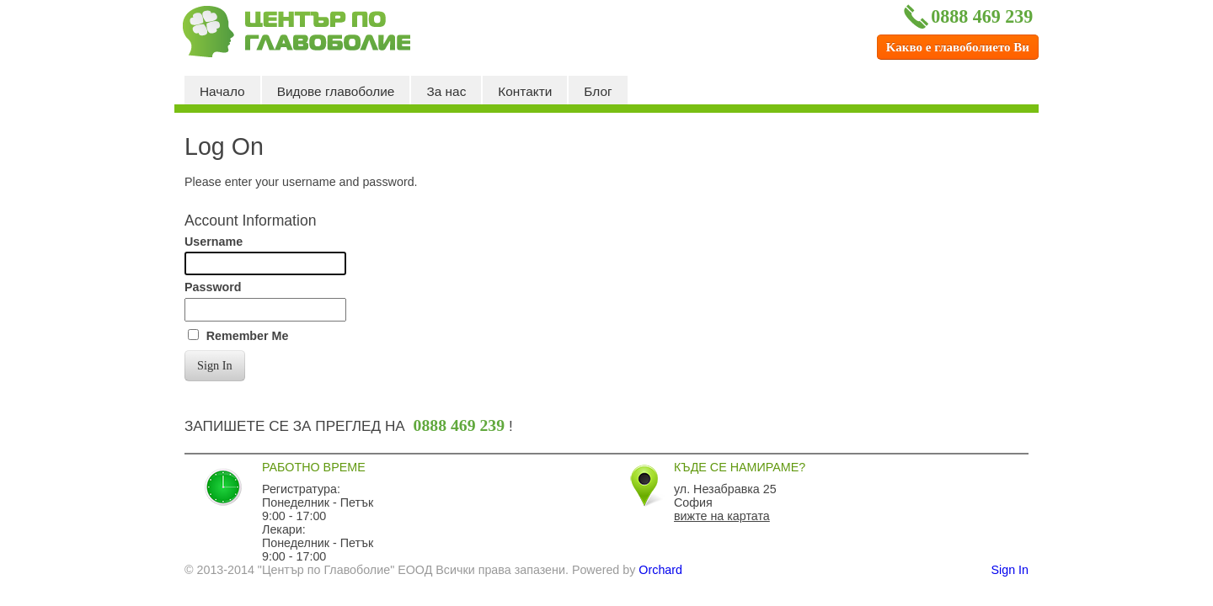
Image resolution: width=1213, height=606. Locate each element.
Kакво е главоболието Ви (957, 47)
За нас (446, 91)
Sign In (214, 365)
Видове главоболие (336, 91)
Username (213, 241)
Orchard (660, 570)
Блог (598, 91)
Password (213, 287)
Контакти (525, 91)
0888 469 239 (967, 16)
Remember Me (247, 336)
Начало (222, 91)
